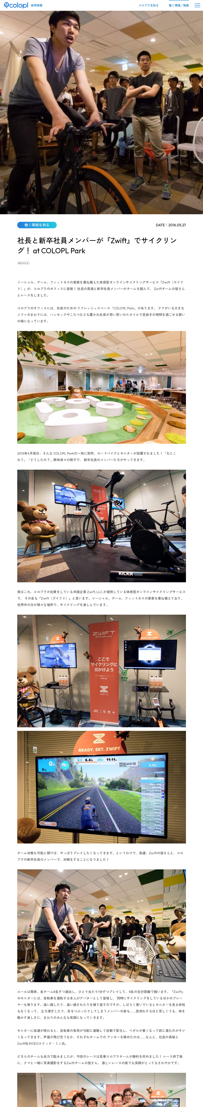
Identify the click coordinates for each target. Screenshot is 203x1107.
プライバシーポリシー (90, 1070)
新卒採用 (98, 1065)
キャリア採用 (82, 1065)
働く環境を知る (64, 1035)
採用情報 (36, 5)
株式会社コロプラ (27, 1035)
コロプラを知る (149, 5)
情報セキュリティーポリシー (121, 1070)
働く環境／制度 (179, 5)
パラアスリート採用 (116, 1065)
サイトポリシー (149, 1070)
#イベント (23, 62)
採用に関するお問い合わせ (60, 1070)
